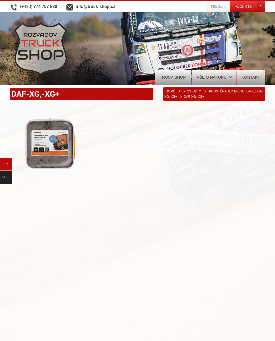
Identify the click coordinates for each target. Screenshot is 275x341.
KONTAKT (251, 77)
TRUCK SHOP (173, 77)
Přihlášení (218, 6)
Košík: (250, 6)
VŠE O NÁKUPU (214, 77)
